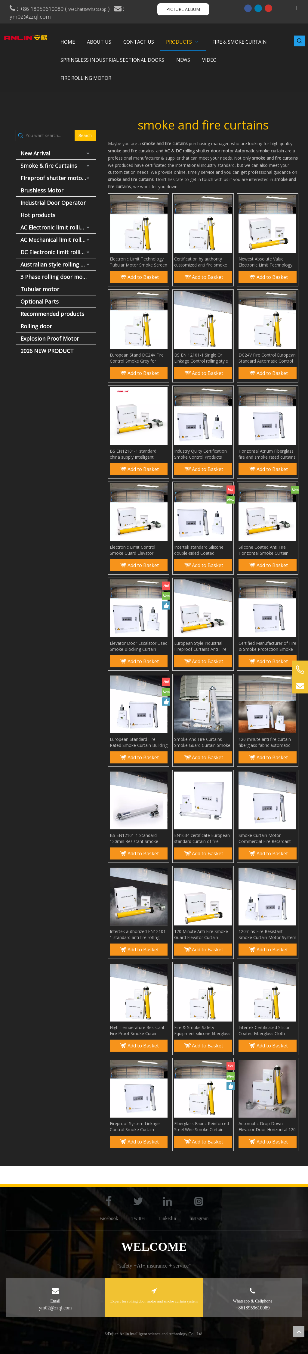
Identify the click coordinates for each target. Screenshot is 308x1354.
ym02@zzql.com (31, 16)
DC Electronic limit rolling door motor (58, 252)
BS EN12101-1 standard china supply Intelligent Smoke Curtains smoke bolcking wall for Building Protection (134, 454)
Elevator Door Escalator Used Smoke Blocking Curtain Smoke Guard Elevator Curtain (139, 646)
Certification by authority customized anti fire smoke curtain (200, 262)
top (298, 1331)
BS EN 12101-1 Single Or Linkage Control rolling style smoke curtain (201, 358)
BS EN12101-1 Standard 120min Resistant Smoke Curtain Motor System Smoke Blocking (139, 838)
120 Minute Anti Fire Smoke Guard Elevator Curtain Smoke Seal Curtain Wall (201, 934)
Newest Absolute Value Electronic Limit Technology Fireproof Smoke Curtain (265, 262)
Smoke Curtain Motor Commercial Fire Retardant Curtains (265, 838)
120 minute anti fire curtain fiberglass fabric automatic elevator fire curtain (265, 742)
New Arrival (35, 153)
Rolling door (36, 326)
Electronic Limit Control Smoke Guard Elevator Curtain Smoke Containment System (137, 550)
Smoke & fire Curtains (48, 165)
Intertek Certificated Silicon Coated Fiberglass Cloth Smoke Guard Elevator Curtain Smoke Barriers (265, 1031)
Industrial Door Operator (53, 202)
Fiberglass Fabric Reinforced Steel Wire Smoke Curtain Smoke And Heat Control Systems (201, 1127)
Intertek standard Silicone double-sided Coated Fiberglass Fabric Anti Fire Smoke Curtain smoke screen (202, 550)
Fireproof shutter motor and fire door (58, 178)
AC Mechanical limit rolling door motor (58, 239)
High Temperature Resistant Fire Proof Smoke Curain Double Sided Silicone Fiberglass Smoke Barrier (137, 1031)
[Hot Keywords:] (299, 41)
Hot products (37, 215)
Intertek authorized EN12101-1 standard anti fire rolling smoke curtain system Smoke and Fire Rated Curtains (139, 934)
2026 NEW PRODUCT (47, 350)
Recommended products (52, 313)
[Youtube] (268, 8)
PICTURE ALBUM (183, 9)
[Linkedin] (258, 8)
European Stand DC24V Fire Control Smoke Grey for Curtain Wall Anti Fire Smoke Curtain (137, 358)
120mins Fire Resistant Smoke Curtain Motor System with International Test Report (267, 934)
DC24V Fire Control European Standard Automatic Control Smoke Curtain (267, 358)
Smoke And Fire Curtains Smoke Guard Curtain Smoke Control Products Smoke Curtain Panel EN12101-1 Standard (202, 742)
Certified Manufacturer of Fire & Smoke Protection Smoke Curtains (267, 646)
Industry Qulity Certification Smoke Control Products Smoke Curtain (200, 454)
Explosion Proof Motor (49, 338)
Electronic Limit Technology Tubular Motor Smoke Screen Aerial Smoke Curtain (138, 262)
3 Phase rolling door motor (55, 276)
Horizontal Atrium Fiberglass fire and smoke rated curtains (267, 454)
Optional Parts (39, 301)
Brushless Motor (41, 190)
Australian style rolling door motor (58, 264)
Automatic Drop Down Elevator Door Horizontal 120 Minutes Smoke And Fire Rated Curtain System (267, 1127)
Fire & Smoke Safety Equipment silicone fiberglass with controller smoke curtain (202, 1031)
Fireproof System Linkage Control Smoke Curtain (135, 1126)
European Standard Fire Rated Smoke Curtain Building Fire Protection (139, 742)
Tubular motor (39, 289)
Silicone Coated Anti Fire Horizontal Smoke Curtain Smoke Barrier (263, 550)
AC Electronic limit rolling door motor (58, 227)
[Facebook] (248, 8)
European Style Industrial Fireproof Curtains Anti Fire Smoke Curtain (200, 646)
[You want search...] (50, 135)
